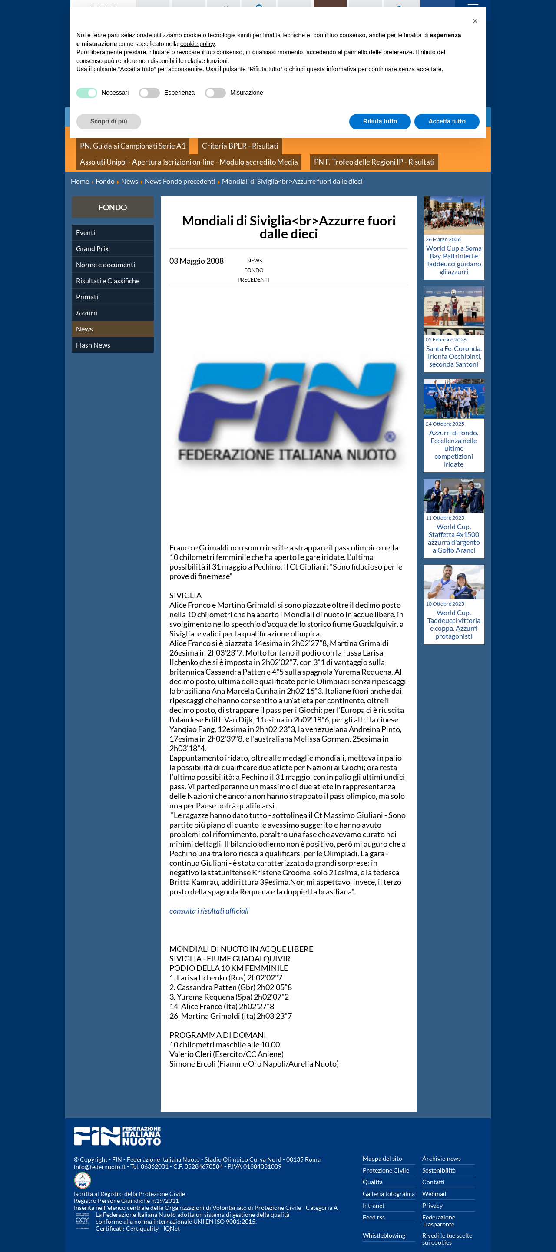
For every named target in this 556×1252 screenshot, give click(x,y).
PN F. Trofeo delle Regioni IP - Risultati (128, 152)
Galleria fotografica (389, 1180)
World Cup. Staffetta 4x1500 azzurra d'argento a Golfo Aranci (454, 524)
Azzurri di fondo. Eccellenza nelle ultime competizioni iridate (453, 434)
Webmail (434, 1180)
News (84, 315)
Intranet (373, 1192)
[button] (475, 21)
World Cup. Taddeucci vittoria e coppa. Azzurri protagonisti (453, 610)
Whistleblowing (384, 1222)
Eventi (85, 219)
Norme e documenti (105, 251)
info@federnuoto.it (100, 1153)
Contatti (433, 1168)
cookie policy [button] (197, 43)
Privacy (432, 1192)
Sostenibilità (439, 1156)
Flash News (93, 331)
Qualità (373, 1168)
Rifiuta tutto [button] (380, 121)
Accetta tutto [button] (447, 121)
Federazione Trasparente (438, 1207)
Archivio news (441, 1145)
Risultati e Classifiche (107, 267)
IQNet (171, 1215)
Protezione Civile (386, 1156)
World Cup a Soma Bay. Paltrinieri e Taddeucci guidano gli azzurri (454, 246)
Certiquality (142, 1215)
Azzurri (87, 299)
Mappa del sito (382, 1145)
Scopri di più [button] (108, 121)
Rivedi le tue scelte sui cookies (447, 1225)
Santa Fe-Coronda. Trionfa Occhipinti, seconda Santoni (454, 342)
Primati (87, 283)
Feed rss (374, 1203)
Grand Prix (92, 235)
